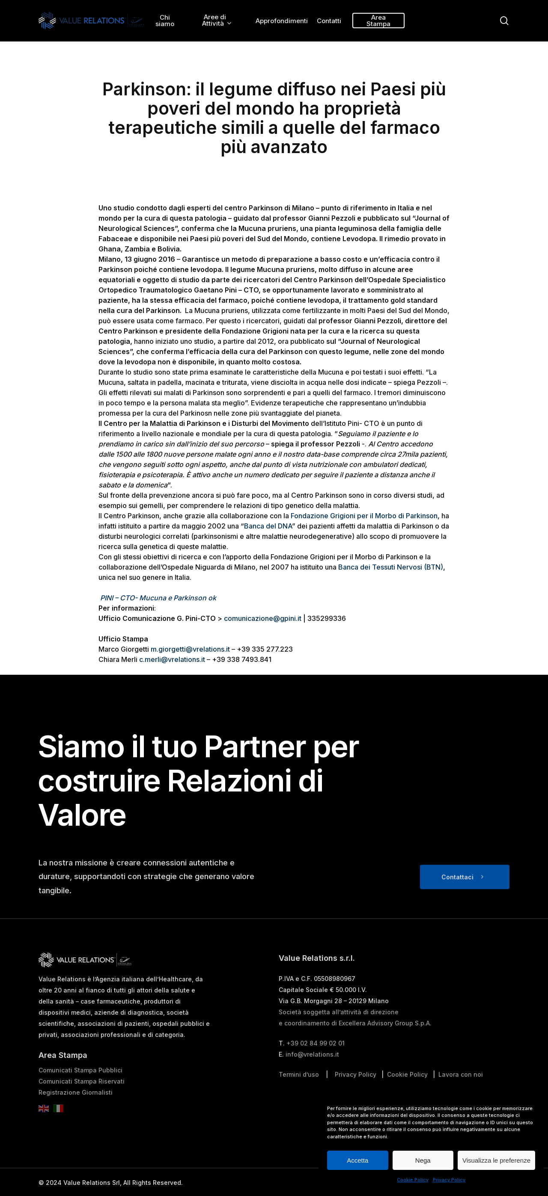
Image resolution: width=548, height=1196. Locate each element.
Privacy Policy (449, 1180)
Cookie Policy (413, 1180)
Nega (423, 1160)
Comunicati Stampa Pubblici (80, 1090)
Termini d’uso (299, 1094)
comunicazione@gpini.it (262, 618)
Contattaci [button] (457, 897)
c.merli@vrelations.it (172, 659)
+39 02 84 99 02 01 (315, 1063)
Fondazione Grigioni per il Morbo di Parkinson (364, 515)
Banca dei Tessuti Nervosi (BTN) (390, 567)
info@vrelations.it (312, 1074)
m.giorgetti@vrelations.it (190, 649)
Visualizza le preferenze (496, 1160)
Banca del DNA (268, 526)
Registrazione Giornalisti (76, 1112)
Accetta (357, 1160)
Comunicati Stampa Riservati (82, 1101)
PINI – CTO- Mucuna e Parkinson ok (158, 598)
